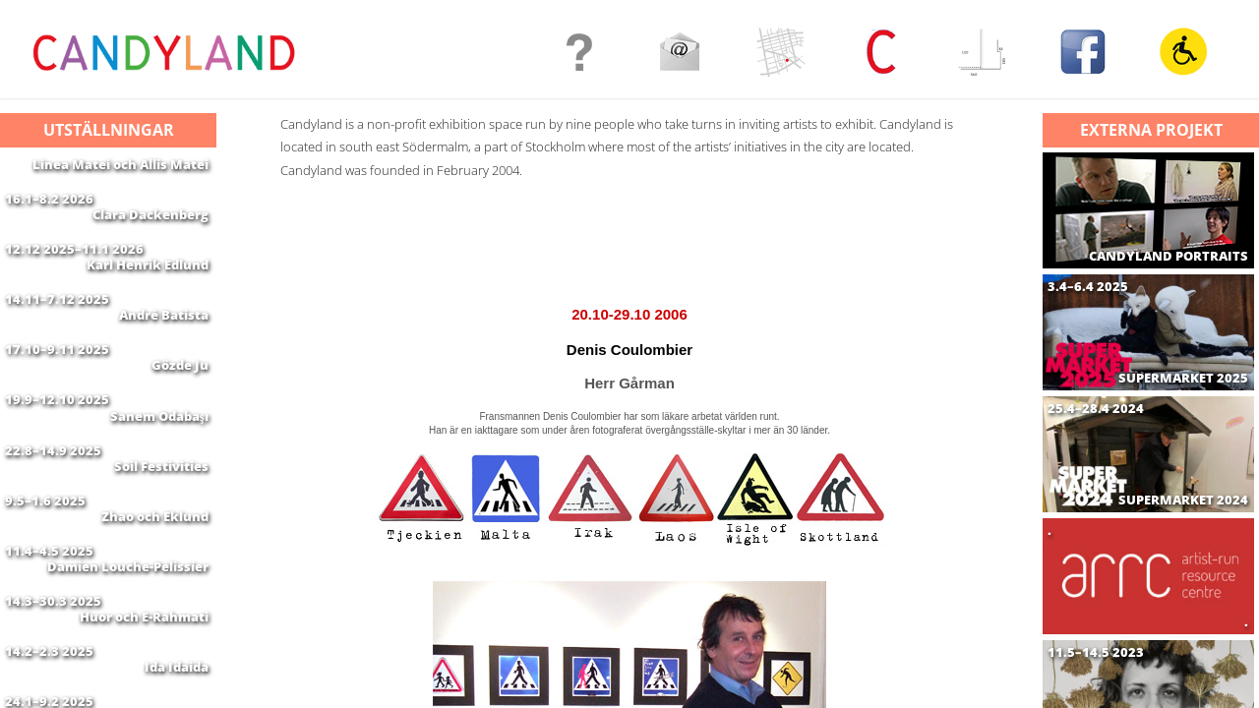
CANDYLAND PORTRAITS (1168, 256)
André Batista (164, 350)
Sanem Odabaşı (159, 474)
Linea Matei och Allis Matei (120, 164)
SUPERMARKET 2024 (1183, 500)
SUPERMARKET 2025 (1183, 378)
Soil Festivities (161, 536)
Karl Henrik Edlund (148, 288)
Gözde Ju (180, 412)
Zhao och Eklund (155, 598)
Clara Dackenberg (150, 226)
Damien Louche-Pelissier (128, 660)
